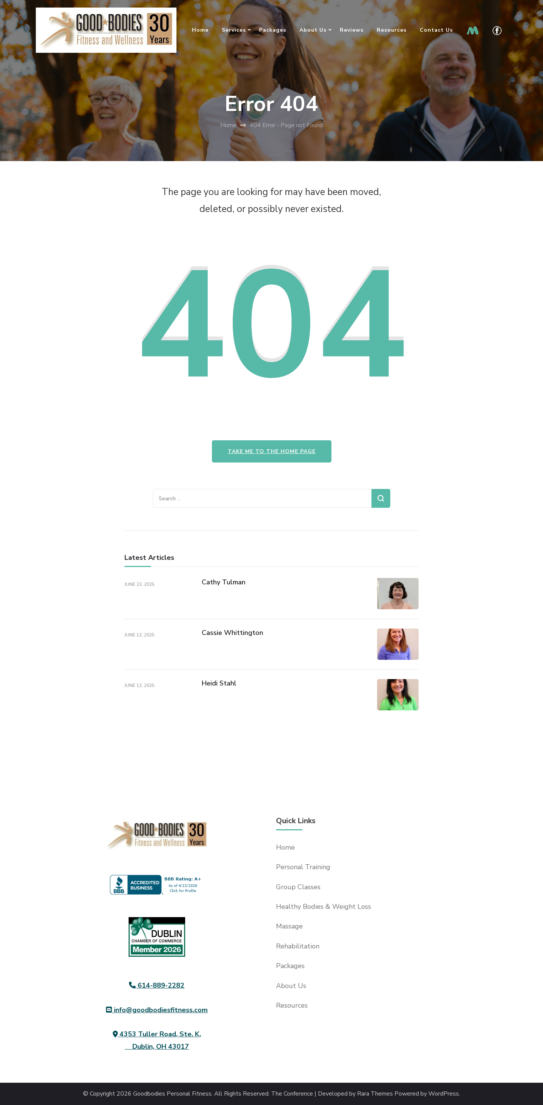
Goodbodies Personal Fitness (172, 1093)
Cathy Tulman (223, 582)
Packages (272, 30)
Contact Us (436, 30)
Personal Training (303, 866)
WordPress (443, 1093)
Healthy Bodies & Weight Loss (323, 906)
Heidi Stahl (219, 683)
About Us (313, 30)
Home (200, 30)
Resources (391, 30)
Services (234, 30)
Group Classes (298, 886)
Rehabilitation (297, 946)
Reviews (352, 30)
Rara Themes (375, 1093)
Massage (289, 926)
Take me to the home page (272, 451)
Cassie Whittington (232, 632)
